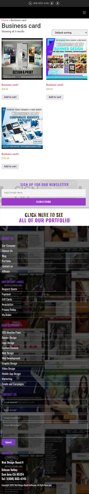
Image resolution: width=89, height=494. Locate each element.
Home (5, 20)
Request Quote (9, 289)
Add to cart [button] (10, 97)
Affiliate (6, 271)
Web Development (11, 358)
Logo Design (8, 343)
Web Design (8, 353)
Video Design (8, 368)
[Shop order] (69, 33)
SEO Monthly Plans (11, 332)
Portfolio (6, 261)
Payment (6, 294)
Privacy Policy (9, 310)
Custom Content (10, 348)
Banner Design (9, 337)
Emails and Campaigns (13, 384)
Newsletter (7, 304)
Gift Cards (7, 299)
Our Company (8, 245)
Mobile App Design (11, 374)
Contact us (7, 266)
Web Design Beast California (25, 485)
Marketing (7, 379)
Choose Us (7, 251)
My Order (6, 315)
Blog (4, 256)
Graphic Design (9, 363)
